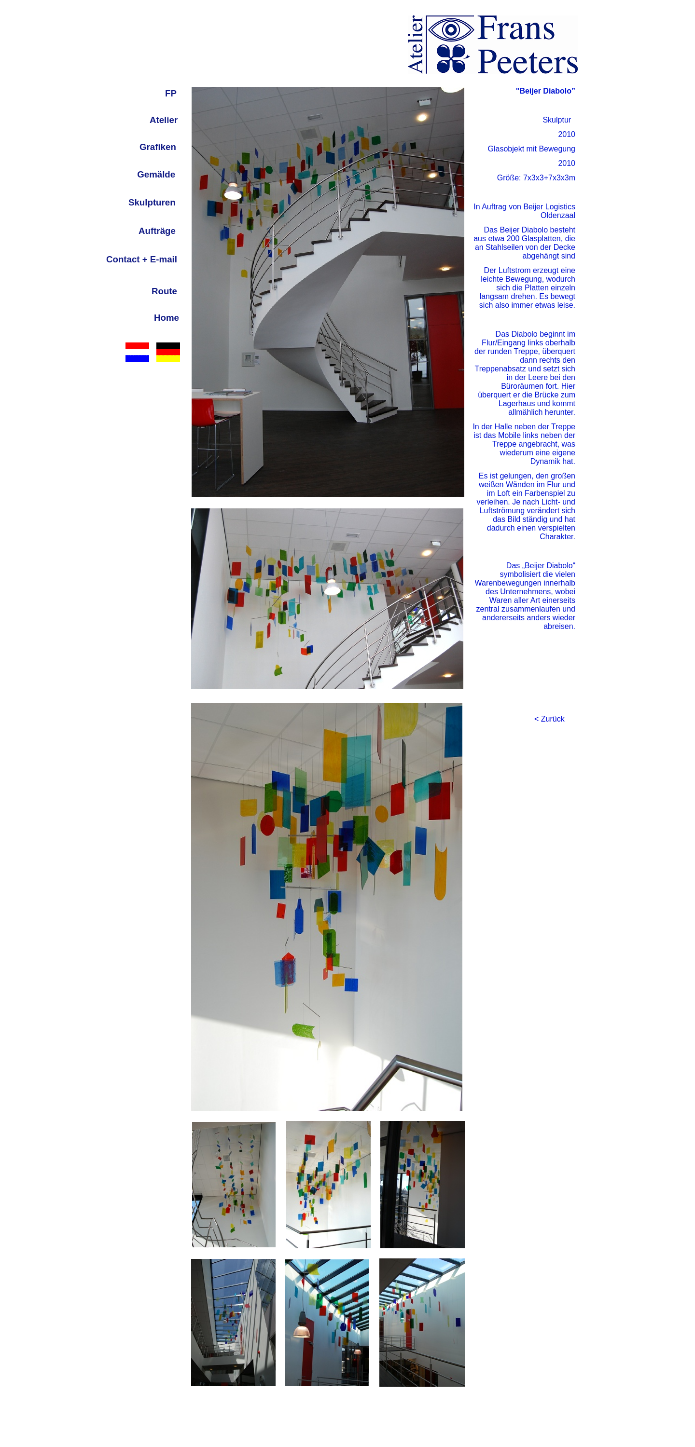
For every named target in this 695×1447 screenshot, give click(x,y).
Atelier (164, 120)
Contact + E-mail (141, 259)
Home (166, 318)
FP (171, 93)
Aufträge (157, 231)
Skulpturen (152, 202)
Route (164, 291)
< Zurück (549, 719)
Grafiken (157, 147)
